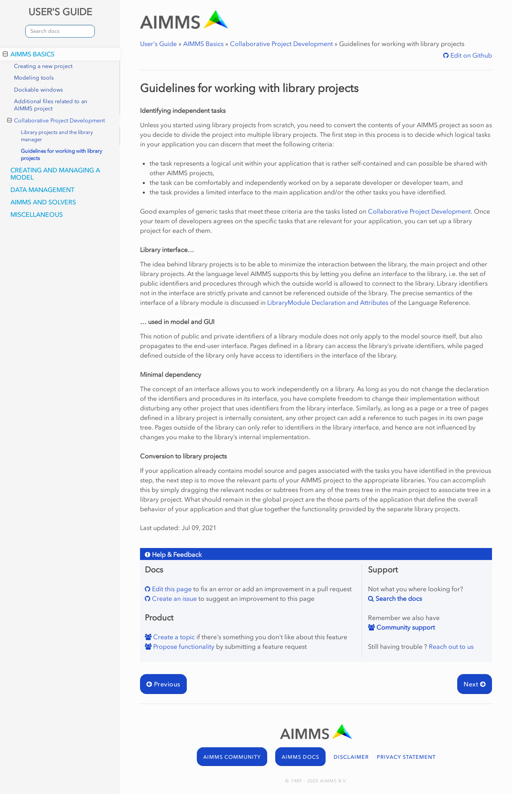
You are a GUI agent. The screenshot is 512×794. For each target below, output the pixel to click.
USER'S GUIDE (60, 12)
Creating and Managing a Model (55, 173)
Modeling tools (34, 77)
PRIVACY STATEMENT (406, 757)
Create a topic (173, 637)
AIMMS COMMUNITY (232, 757)
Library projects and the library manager (57, 135)
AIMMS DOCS (300, 757)
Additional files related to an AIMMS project (50, 105)
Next (475, 684)
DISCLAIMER (351, 757)
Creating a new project (43, 66)
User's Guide (158, 44)
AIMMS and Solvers (43, 202)
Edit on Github (470, 55)
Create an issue (173, 598)
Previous (163, 684)
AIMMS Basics (28, 54)
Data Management (42, 190)
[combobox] (60, 31)
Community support (405, 627)
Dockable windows (38, 89)
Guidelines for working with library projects (61, 154)
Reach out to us (451, 646)
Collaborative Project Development (56, 120)
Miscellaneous (36, 214)
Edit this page (171, 589)
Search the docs (398, 598)
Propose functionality (183, 646)
